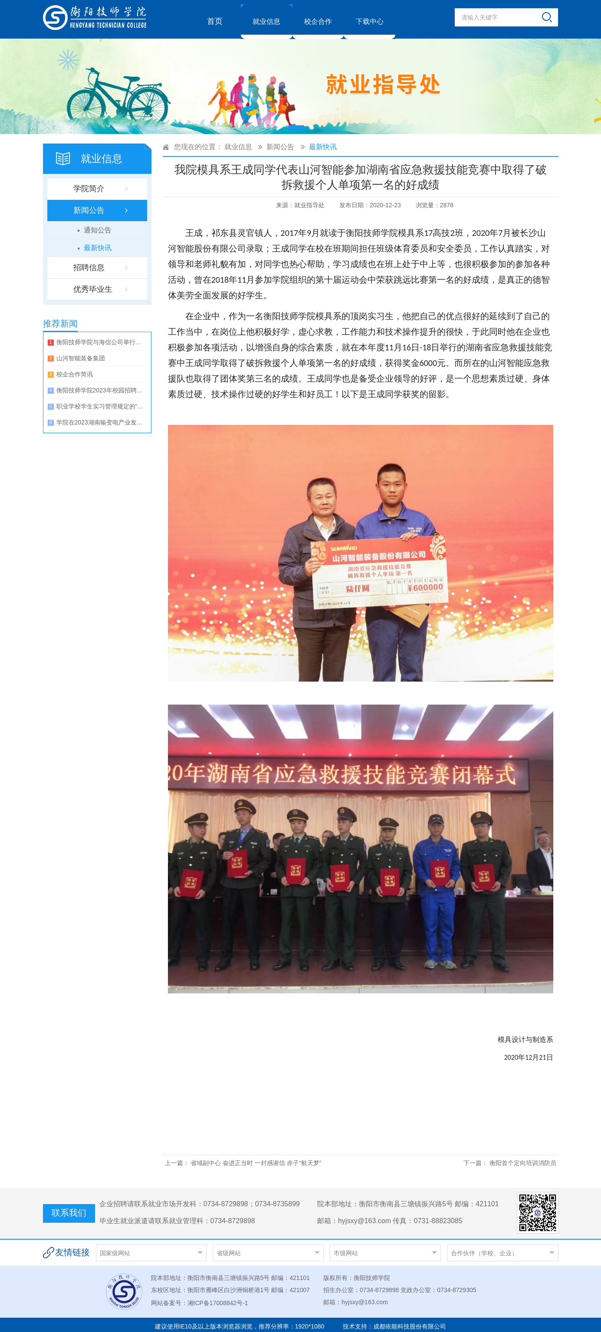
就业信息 (266, 17)
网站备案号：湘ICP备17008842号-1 (199, 1299)
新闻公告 (89, 206)
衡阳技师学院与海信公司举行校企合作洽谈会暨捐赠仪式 (101, 338)
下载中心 (369, 17)
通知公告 (98, 226)
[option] (300, 82)
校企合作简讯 (74, 370)
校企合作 (318, 17)
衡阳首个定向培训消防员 (522, 1159)
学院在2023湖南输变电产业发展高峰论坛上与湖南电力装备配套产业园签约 (101, 418)
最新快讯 (98, 244)
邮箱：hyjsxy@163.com (355, 1298)
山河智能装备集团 (80, 354)
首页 (215, 17)
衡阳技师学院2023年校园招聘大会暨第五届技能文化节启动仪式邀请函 (101, 386)
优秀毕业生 (92, 285)
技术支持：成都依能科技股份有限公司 (394, 1322)
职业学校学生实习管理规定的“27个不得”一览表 (101, 402)
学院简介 (89, 184)
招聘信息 (89, 263)
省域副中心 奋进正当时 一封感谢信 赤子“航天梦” (255, 1159)
